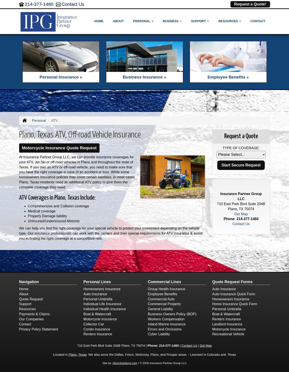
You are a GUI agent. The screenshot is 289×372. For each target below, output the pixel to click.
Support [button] (200, 21)
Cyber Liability (159, 334)
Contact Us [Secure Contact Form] (241, 224)
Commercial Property (164, 304)
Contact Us (73, 4)
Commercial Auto (161, 299)
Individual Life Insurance (102, 304)
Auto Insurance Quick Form (233, 294)
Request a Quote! (250, 4)
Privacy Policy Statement (38, 329)
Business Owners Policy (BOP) (172, 314)
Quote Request (31, 299)
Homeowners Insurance (102, 289)
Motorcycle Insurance (100, 319)
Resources (27, 309)
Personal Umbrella (97, 299)
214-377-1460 (39, 4)
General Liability (160, 309)
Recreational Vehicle (228, 334)
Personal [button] (143, 21)
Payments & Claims (34, 314)
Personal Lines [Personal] (97, 282)
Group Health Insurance (166, 289)
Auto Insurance (95, 294)
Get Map (241, 214)
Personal (39, 120)
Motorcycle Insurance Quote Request (59, 148)
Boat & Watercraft (97, 314)
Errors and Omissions (165, 329)
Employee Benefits (162, 294)
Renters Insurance (97, 334)
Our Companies (31, 319)
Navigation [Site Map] (29, 282)
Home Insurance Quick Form (234, 304)
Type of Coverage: (241, 148)
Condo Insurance (96, 329)
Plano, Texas (77, 354)
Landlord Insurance (227, 324)
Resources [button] (229, 21)
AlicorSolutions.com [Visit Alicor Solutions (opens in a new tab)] (124, 363)
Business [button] (172, 21)
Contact (257, 21)
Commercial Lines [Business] (164, 282)
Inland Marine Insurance (167, 324)
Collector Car (93, 324)
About (118, 21)
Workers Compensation (166, 319)
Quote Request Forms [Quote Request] (232, 282)
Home (98, 21)
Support (25, 304)
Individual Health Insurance (104, 309)
